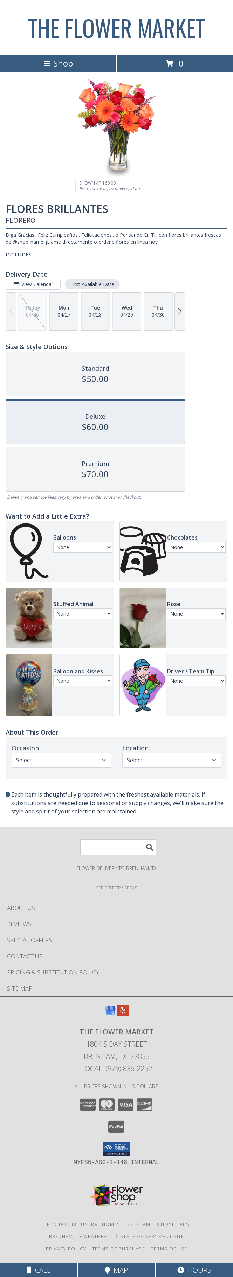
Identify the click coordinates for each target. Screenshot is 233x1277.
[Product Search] (118, 847)
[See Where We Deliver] (116, 887)
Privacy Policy (66, 1248)
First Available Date (92, 284)
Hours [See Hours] (194, 1270)
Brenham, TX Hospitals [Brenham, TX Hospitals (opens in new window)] (157, 1224)
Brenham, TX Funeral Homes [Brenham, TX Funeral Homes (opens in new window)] (82, 1224)
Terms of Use (169, 1248)
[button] (116, 1149)
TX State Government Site (148, 1236)
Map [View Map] (116, 1270)
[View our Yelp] (123, 1013)
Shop (58, 63)
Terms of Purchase (118, 1248)
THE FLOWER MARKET (116, 27)
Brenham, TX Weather (78, 1236)
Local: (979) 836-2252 (116, 1068)
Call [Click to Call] (38, 1270)
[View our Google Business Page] (110, 1013)
